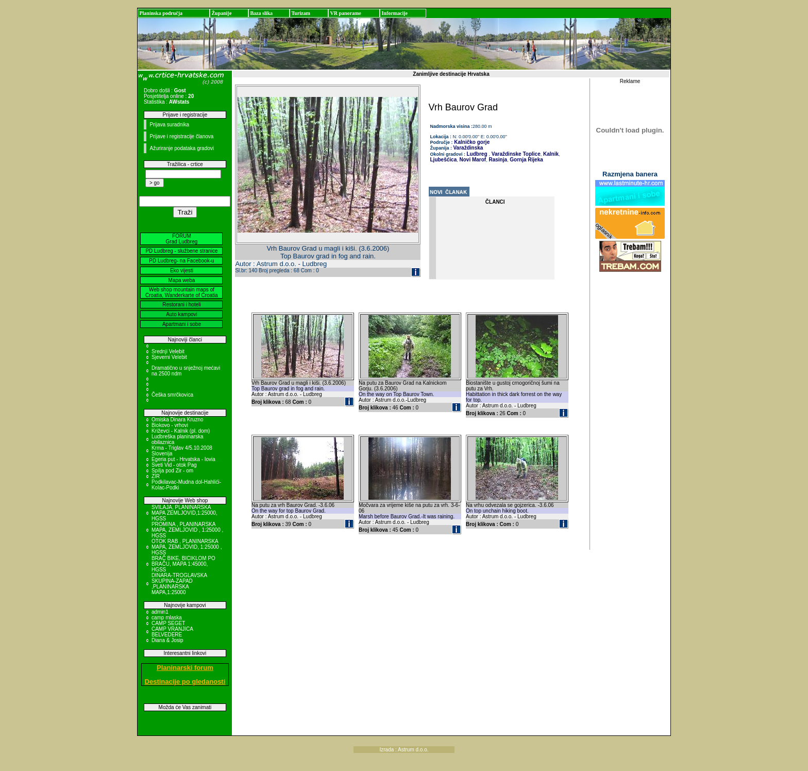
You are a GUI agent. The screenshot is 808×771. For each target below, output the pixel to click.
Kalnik (550, 154)
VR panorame (345, 13)
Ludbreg (477, 154)
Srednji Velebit (168, 351)
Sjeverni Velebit (169, 357)
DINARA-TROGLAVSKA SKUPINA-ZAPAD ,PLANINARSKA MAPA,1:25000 (179, 583)
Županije (221, 13)
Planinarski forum (185, 667)
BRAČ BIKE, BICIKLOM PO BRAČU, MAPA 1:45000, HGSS (183, 563)
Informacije (394, 13)
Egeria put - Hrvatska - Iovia (183, 459)
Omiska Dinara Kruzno (178, 419)
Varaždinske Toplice (515, 154)
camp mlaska (167, 617)
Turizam (300, 13)
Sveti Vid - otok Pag (174, 465)
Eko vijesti (181, 270)
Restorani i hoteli (181, 304)
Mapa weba (182, 280)
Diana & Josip (167, 640)
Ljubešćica (443, 159)
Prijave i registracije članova (181, 136)
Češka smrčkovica (172, 395)
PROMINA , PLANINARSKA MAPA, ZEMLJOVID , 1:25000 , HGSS (187, 529)
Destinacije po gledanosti (185, 681)
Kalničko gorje (471, 142)
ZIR (156, 476)
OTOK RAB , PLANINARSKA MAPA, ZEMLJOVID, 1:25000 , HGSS (187, 546)
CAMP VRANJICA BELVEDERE (172, 631)
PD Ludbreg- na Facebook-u (181, 261)
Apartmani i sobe (181, 324)
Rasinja (497, 159)
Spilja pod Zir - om (172, 470)
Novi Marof (472, 159)
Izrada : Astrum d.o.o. (403, 749)
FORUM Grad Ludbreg (182, 238)
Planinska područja (160, 13)
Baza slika (261, 13)
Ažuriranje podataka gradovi (181, 148)
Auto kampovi (181, 314)
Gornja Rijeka (526, 159)
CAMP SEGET (168, 623)
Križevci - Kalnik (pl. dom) (181, 431)
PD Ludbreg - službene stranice (181, 251)
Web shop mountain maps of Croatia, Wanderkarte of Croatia (181, 292)
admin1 (160, 612)
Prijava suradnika (169, 124)
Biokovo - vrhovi (170, 425)
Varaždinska (468, 148)
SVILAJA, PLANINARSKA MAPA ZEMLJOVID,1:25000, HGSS (184, 512)
